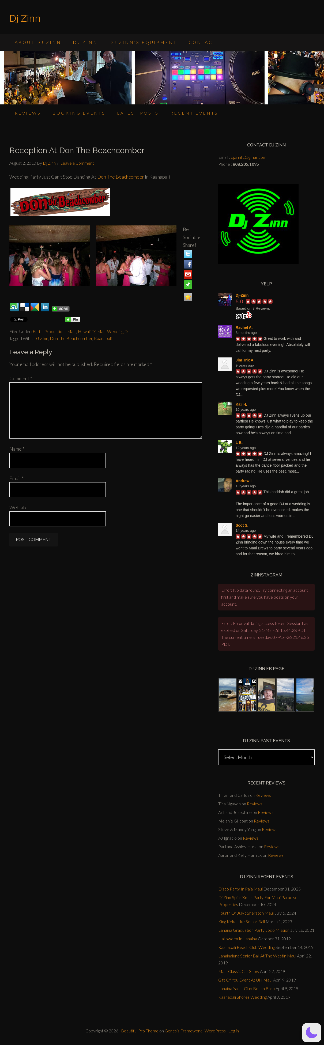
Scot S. (242, 525)
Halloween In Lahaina (237, 938)
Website (18, 507)
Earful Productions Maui (54, 331)
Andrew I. (244, 481)
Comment (20, 378)
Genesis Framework (183, 1030)
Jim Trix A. (245, 360)
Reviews (263, 795)
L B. (239, 442)
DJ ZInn (40, 338)
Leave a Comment (77, 162)
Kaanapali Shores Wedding (242, 996)
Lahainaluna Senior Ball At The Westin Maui (257, 955)
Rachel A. (244, 327)
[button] (311, 1032)
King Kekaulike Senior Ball (241, 921)
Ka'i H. (241, 404)
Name (16, 449)
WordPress (215, 1030)
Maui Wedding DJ (113, 331)
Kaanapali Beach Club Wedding (246, 947)
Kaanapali (103, 338)
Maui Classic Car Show (238, 971)
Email (16, 478)
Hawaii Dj (87, 331)
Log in (233, 1030)
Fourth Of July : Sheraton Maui (246, 912)
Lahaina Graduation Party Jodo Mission (253, 930)
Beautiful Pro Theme (140, 1030)
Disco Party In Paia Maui (240, 888)
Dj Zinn (25, 18)
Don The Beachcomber (121, 177)
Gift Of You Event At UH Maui (245, 979)
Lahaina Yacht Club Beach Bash (246, 988)
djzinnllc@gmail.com (248, 157)
